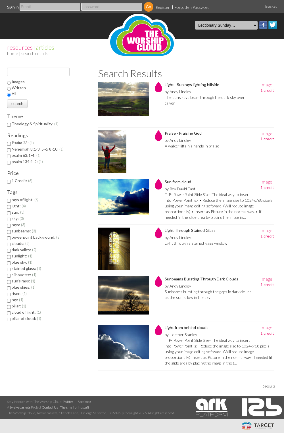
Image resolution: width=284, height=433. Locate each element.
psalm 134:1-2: (27, 161)
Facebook (263, 25)
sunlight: (22, 255)
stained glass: (26, 268)
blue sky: (22, 262)
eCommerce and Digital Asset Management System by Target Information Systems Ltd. (257, 426)
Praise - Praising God (183, 133)
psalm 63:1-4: (26, 155)
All (14, 93)
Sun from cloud (178, 181)
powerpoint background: (36, 237)
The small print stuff (74, 407)
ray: (17, 299)
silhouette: (24, 274)
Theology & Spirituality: (35, 123)
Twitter (272, 25)
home (12, 53)
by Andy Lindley (178, 91)
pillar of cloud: (26, 318)
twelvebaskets (20, 407)
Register (163, 7)
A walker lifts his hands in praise (192, 145)
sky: (18, 218)
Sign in (13, 7)
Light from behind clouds (186, 327)
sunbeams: (24, 230)
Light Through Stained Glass (190, 230)
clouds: (21, 243)
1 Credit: (22, 180)
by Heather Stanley (181, 334)
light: (19, 205)
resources (20, 47)
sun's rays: (23, 280)
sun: (18, 212)
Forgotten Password (192, 7)
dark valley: (24, 249)
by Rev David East (180, 188)
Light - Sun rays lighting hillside (192, 84)
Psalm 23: (23, 142)
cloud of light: (26, 312)
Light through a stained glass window (196, 243)
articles (45, 47)
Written (19, 87)
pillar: (19, 305)
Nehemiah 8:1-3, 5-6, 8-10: (38, 149)
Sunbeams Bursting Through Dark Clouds (201, 278)
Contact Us (50, 407)
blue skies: (24, 287)
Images (18, 81)
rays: (18, 224)
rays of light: (25, 199)
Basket (271, 6)
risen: (19, 293)
